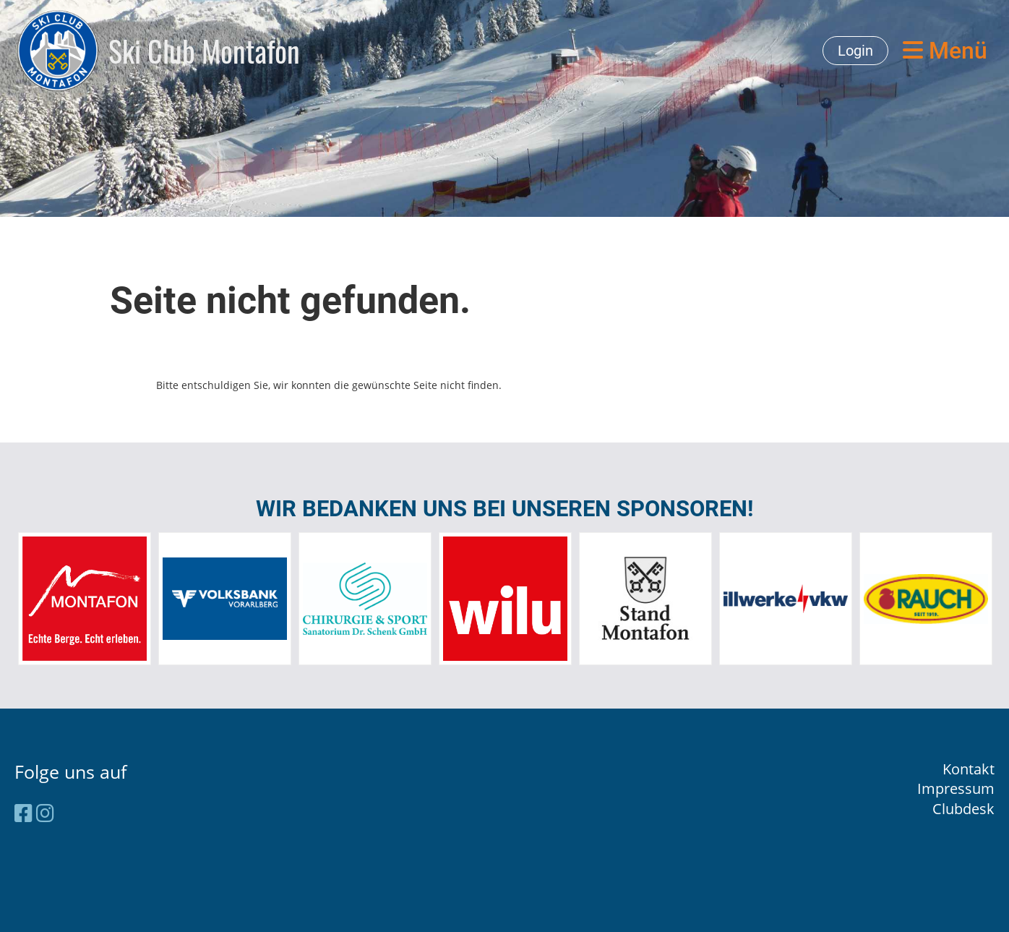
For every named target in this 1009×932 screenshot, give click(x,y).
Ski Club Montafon (204, 50)
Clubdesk (963, 808)
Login (855, 50)
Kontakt (969, 769)
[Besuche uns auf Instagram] (45, 812)
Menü (945, 50)
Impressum (956, 788)
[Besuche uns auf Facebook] (23, 812)
